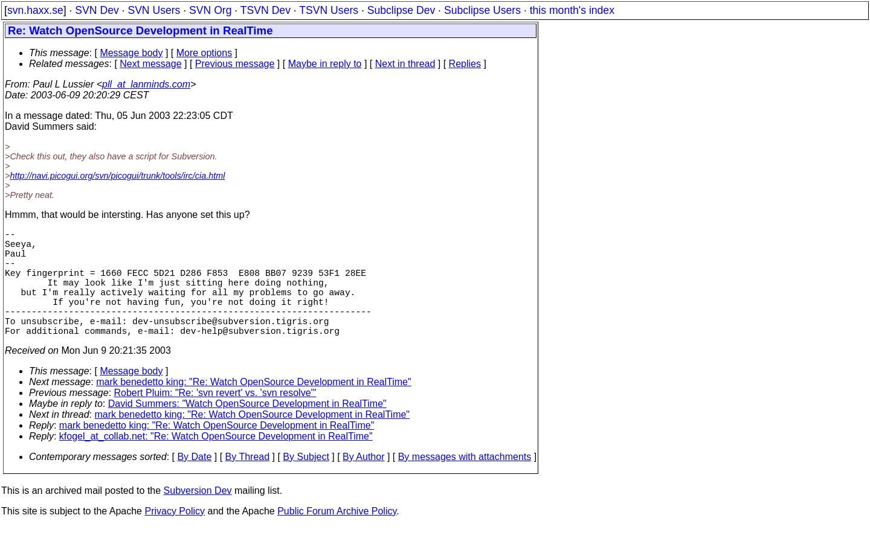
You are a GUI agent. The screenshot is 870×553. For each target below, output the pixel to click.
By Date (194, 483)
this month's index (572, 10)
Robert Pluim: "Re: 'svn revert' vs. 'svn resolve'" (215, 419)
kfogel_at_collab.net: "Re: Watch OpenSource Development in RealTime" (216, 463)
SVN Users (153, 10)
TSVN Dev (265, 10)
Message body (131, 53)
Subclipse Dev (401, 10)
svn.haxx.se (35, 10)
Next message (150, 64)
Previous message (235, 64)
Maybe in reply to (325, 64)
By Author (363, 483)
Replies (465, 64)
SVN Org (210, 10)
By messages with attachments (465, 483)
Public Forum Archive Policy (336, 537)
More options (204, 53)
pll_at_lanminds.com (146, 84)
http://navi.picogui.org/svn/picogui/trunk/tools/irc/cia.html (117, 176)
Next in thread (405, 64)
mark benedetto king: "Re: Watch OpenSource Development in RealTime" (253, 408)
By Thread (247, 483)
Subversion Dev (198, 517)
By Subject (306, 483)
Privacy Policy (174, 537)
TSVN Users (328, 10)
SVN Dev (96, 10)
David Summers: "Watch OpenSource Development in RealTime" (247, 430)
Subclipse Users (482, 10)
